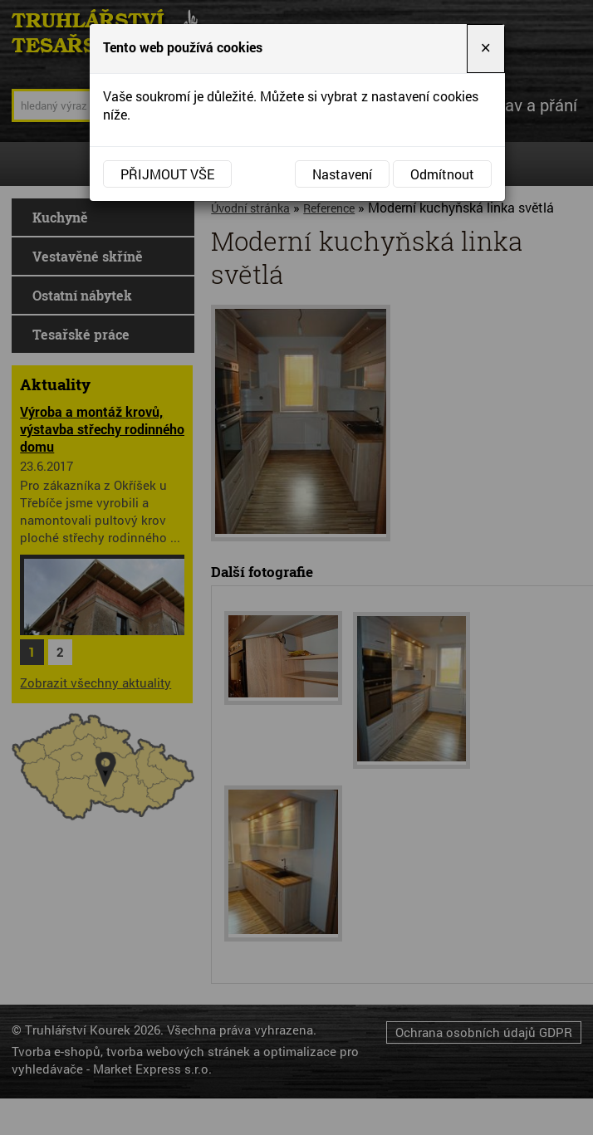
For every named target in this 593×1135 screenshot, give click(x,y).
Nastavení (342, 174)
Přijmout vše (167, 174)
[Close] (486, 48)
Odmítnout (442, 174)
